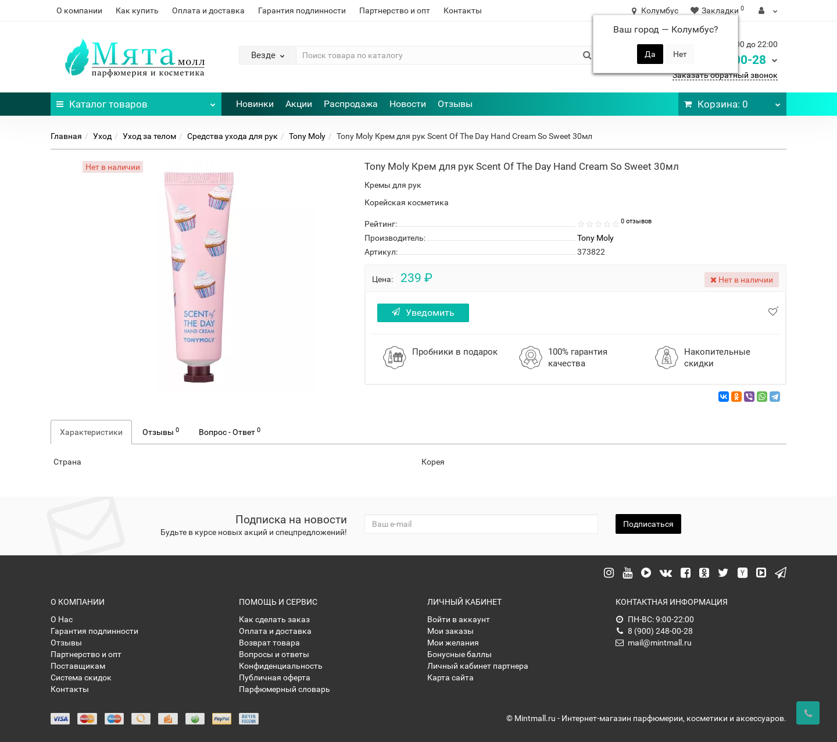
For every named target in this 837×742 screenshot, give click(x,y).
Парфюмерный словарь (284, 689)
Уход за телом (149, 136)
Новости (407, 103)
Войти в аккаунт (458, 619)
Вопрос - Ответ (229, 431)
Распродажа (351, 103)
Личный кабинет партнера (477, 665)
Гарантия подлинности (302, 10)
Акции (298, 103)
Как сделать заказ (274, 619)
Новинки (255, 103)
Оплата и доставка (208, 10)
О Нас (62, 619)
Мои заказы (450, 631)
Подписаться (648, 524)
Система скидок (81, 677)
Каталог (136, 101)
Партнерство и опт (394, 10)
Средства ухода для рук (232, 136)
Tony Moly (307, 136)
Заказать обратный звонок (725, 75)
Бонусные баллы (459, 654)
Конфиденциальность (281, 665)
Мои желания (453, 642)
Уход (102, 136)
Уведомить (423, 312)
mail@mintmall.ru (654, 642)
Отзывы (455, 103)
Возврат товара (269, 642)
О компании (79, 10)
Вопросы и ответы (274, 654)
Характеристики (91, 432)
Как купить (137, 10)
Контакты (462, 10)
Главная (66, 136)
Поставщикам (78, 665)
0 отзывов (636, 221)
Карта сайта (450, 677)
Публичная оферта (274, 677)
